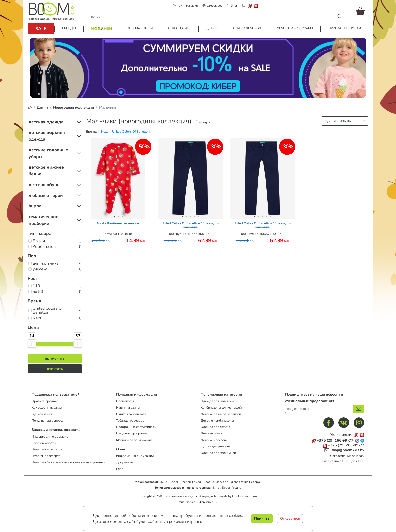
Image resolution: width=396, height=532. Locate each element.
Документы (124, 462)
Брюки (39, 241)
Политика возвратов (47, 449)
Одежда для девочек (216, 427)
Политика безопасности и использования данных (68, 462)
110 (36, 286)
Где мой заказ (42, 414)
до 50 (38, 291)
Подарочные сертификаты (136, 427)
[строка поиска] (212, 16)
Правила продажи (45, 401)
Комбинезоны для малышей (221, 407)
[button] (362, 11)
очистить (55, 368)
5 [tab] (198, 216)
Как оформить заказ (47, 407)
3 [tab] (122, 216)
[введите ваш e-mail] (319, 409)
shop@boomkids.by (347, 449)
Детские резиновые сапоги (221, 414)
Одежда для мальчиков (218, 453)
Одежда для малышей (217, 401)
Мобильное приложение (134, 440)
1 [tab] (114, 216)
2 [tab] (118, 216)
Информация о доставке (50, 436)
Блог (119, 469)
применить (55, 358)
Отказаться (290, 518)
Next (37, 318)
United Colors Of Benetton (48, 310)
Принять (261, 518)
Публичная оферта (46, 456)
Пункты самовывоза (131, 414)
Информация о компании (135, 456)
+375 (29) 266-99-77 (346, 445)
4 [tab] (194, 216)
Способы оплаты (44, 443)
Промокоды (125, 401)
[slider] (32, 344)
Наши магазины (128, 407)
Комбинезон (44, 247)
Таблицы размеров (130, 420)
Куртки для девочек (216, 446)
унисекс (40, 269)
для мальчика (46, 263)
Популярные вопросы (48, 420)
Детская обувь (211, 433)
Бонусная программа (132, 433)
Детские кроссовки (215, 440)
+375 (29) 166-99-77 (335, 440)
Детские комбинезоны (217, 420)
